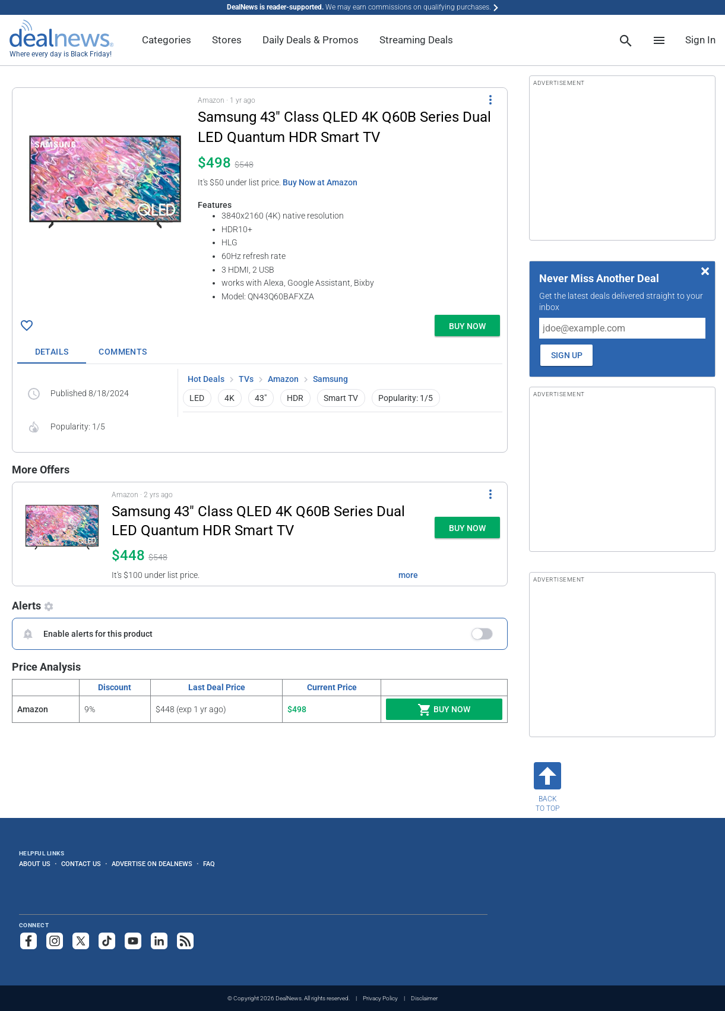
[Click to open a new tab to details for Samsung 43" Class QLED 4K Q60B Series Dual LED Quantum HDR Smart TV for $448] (62, 534)
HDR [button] (295, 398)
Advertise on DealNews (152, 864)
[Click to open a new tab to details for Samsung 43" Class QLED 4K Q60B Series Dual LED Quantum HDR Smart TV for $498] (105, 182)
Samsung (330, 379)
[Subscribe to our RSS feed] (185, 940)
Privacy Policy (380, 998)
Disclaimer (424, 998)
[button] (259, 199)
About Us (34, 864)
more (408, 575)
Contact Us (81, 864)
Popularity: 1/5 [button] (405, 398)
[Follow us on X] (80, 940)
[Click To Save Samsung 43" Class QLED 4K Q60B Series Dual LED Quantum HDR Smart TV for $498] (27, 325)
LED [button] (196, 398)
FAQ (209, 864)
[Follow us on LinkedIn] (159, 940)
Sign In (700, 40)
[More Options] (490, 100)
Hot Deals (206, 379)
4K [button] (229, 398)
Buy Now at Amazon (320, 182)
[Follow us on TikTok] (106, 940)
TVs (246, 379)
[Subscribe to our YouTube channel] (133, 940)
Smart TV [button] (341, 398)
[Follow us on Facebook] (28, 940)
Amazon (283, 379)
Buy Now (443, 710)
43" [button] (261, 398)
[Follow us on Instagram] (54, 940)
